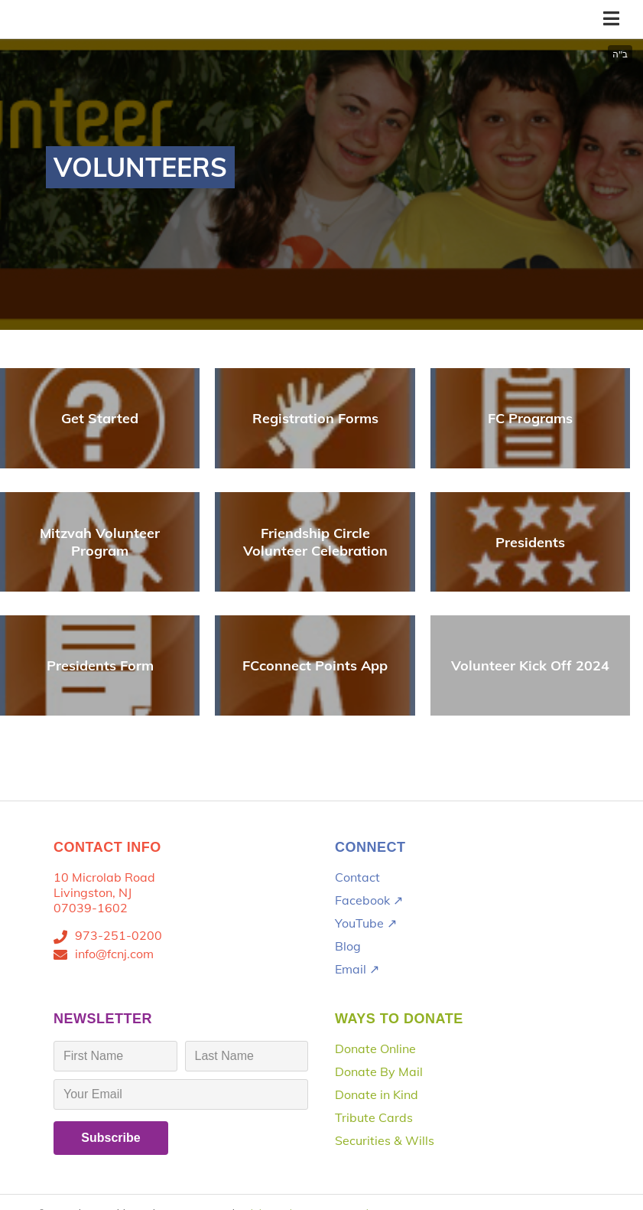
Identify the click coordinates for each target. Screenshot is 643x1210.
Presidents (530, 542)
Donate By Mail (379, 1071)
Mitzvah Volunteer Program (100, 541)
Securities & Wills (384, 1140)
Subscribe (110, 1137)
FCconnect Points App (315, 665)
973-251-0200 (118, 935)
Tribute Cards (374, 1117)
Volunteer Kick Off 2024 (530, 665)
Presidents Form (100, 665)
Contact (357, 877)
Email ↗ (357, 969)
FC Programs (530, 418)
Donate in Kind (376, 1094)
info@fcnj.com (114, 953)
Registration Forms (315, 418)
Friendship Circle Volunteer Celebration (315, 541)
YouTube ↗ (366, 923)
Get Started (99, 418)
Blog (348, 946)
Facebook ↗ (369, 900)
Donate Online (375, 1048)
